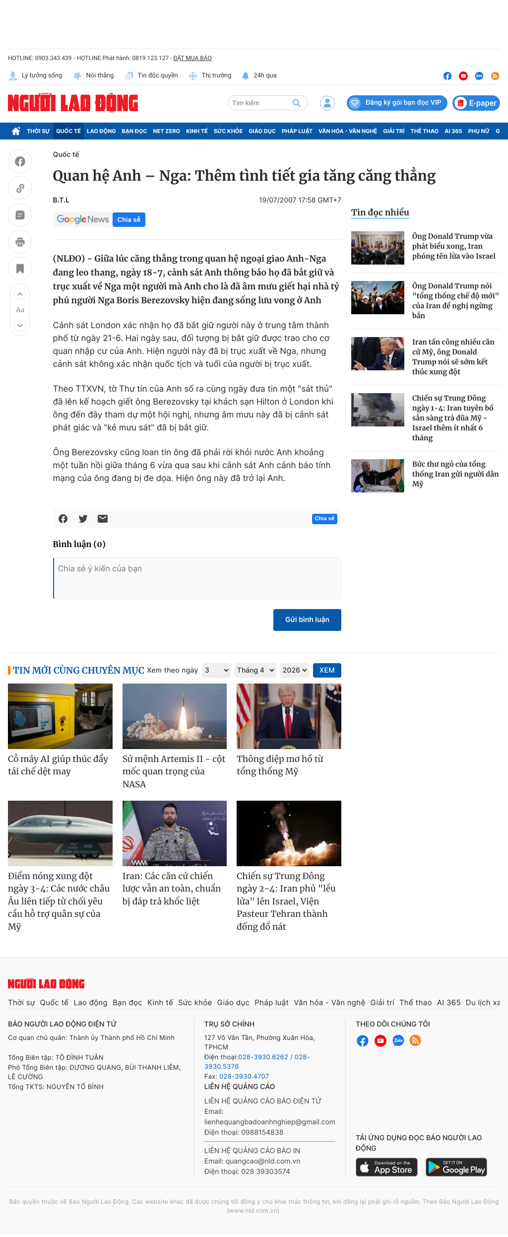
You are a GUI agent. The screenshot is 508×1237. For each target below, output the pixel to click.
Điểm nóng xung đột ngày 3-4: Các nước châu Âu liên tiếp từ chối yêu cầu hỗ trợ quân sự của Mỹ (59, 901)
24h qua (259, 76)
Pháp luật (297, 131)
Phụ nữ (479, 131)
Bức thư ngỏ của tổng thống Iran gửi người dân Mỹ (455, 474)
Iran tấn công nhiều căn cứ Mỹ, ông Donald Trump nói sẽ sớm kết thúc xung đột (453, 357)
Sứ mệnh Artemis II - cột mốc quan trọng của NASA (174, 772)
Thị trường (210, 76)
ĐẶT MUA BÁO (192, 58)
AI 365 (453, 131)
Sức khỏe (228, 131)
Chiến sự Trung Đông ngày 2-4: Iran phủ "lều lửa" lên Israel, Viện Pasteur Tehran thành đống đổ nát (286, 901)
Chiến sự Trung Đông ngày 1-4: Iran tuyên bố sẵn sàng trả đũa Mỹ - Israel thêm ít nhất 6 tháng (453, 418)
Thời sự (38, 131)
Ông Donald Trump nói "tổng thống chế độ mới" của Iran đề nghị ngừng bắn (455, 300)
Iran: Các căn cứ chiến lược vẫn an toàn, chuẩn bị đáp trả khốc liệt (172, 889)
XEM (327, 670)
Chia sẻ (129, 219)
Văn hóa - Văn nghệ (347, 131)
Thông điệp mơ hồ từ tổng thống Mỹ (280, 765)
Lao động (101, 131)
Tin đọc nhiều (380, 212)
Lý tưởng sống (35, 76)
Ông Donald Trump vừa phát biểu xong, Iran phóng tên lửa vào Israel (454, 246)
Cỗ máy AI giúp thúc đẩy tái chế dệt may (58, 765)
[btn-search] (296, 102)
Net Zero (167, 131)
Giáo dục (262, 131)
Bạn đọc (134, 131)
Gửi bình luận (307, 620)
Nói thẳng (93, 76)
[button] (20, 294)
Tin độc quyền (151, 76)
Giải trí (393, 131)
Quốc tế (68, 131)
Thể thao (424, 131)
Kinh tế (197, 131)
